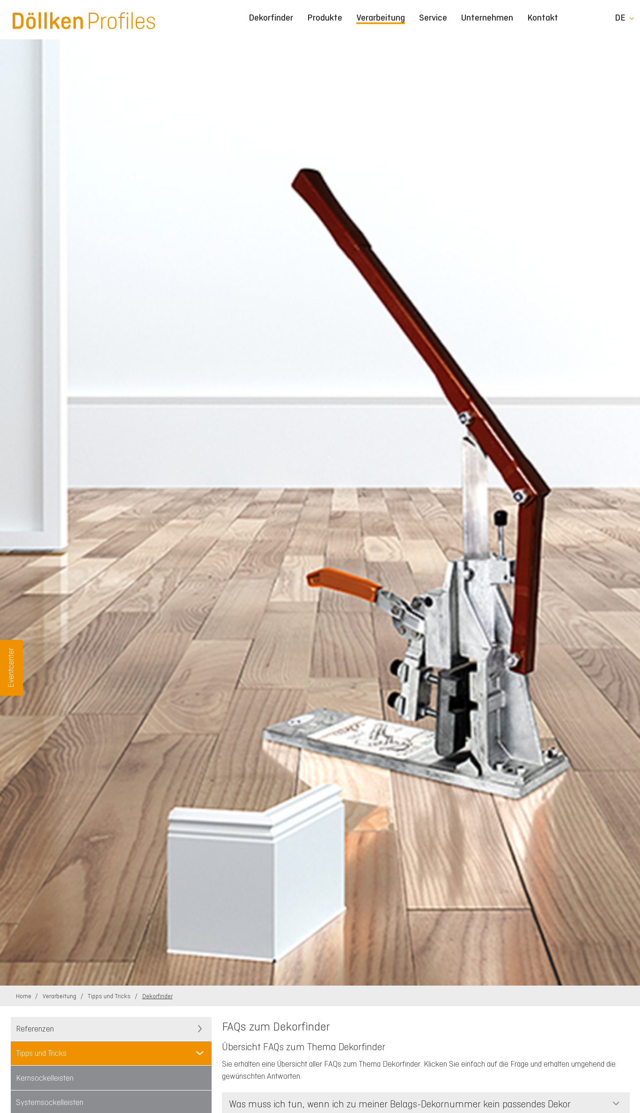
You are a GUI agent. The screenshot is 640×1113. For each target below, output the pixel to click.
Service (433, 17)
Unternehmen (487, 17)
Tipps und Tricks (110, 996)
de (620, 17)
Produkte (324, 17)
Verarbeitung (380, 18)
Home (24, 996)
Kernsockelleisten (45, 1078)
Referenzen (35, 1028)
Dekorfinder (271, 17)
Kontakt (542, 17)
